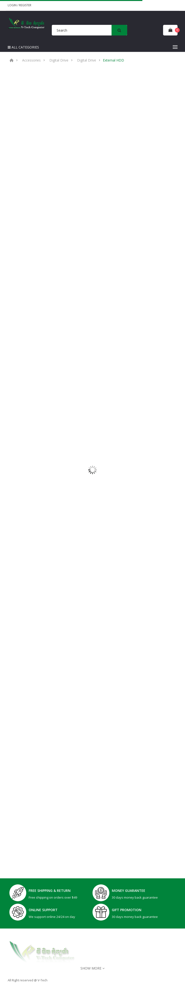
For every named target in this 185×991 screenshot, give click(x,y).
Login (12, 5)
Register (25, 5)
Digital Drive (58, 60)
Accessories (31, 60)
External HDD (113, 60)
